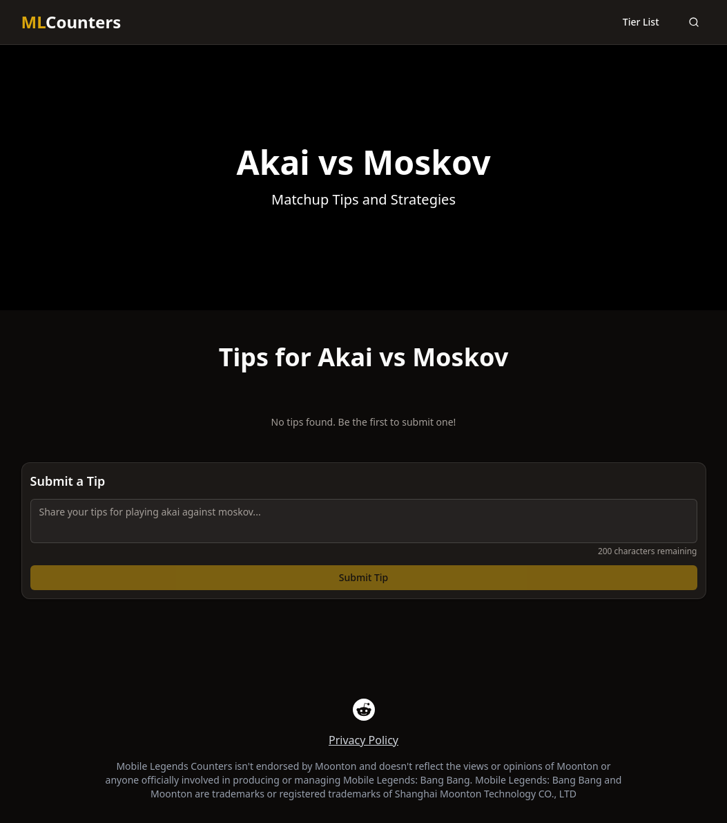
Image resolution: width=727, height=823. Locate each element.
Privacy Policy (363, 740)
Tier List (641, 21)
